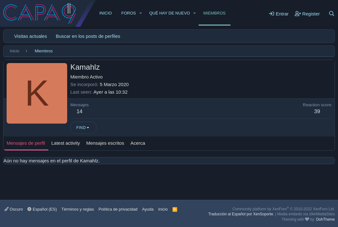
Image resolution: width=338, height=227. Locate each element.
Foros (128, 13)
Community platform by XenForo (283, 209)
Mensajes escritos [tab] (105, 143)
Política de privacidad (118, 209)
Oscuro (13, 209)
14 (80, 111)
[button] (141, 13)
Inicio (105, 13)
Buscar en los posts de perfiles (88, 36)
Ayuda (148, 209)
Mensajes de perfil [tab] (26, 143)
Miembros (214, 13)
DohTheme (325, 219)
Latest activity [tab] (65, 143)
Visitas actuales (30, 36)
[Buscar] (331, 13)
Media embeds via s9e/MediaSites (306, 214)
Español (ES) (42, 209)
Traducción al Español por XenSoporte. (241, 214)
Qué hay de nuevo (169, 13)
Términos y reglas (77, 209)
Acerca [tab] (138, 143)
